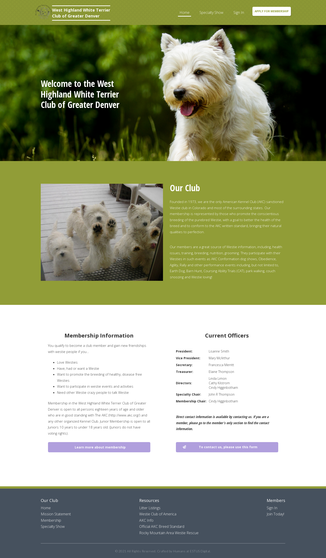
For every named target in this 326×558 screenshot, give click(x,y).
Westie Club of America (157, 514)
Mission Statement (56, 514)
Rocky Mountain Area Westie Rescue (169, 532)
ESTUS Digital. (200, 551)
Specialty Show (211, 12)
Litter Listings (150, 507)
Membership (51, 520)
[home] (72, 13)
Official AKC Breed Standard (161, 526)
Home (184, 12)
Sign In (238, 12)
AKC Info (146, 520)
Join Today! (275, 514)
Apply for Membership (272, 11)
